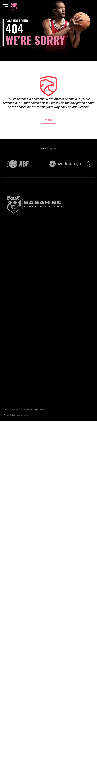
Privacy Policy (9, 415)
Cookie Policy (22, 415)
